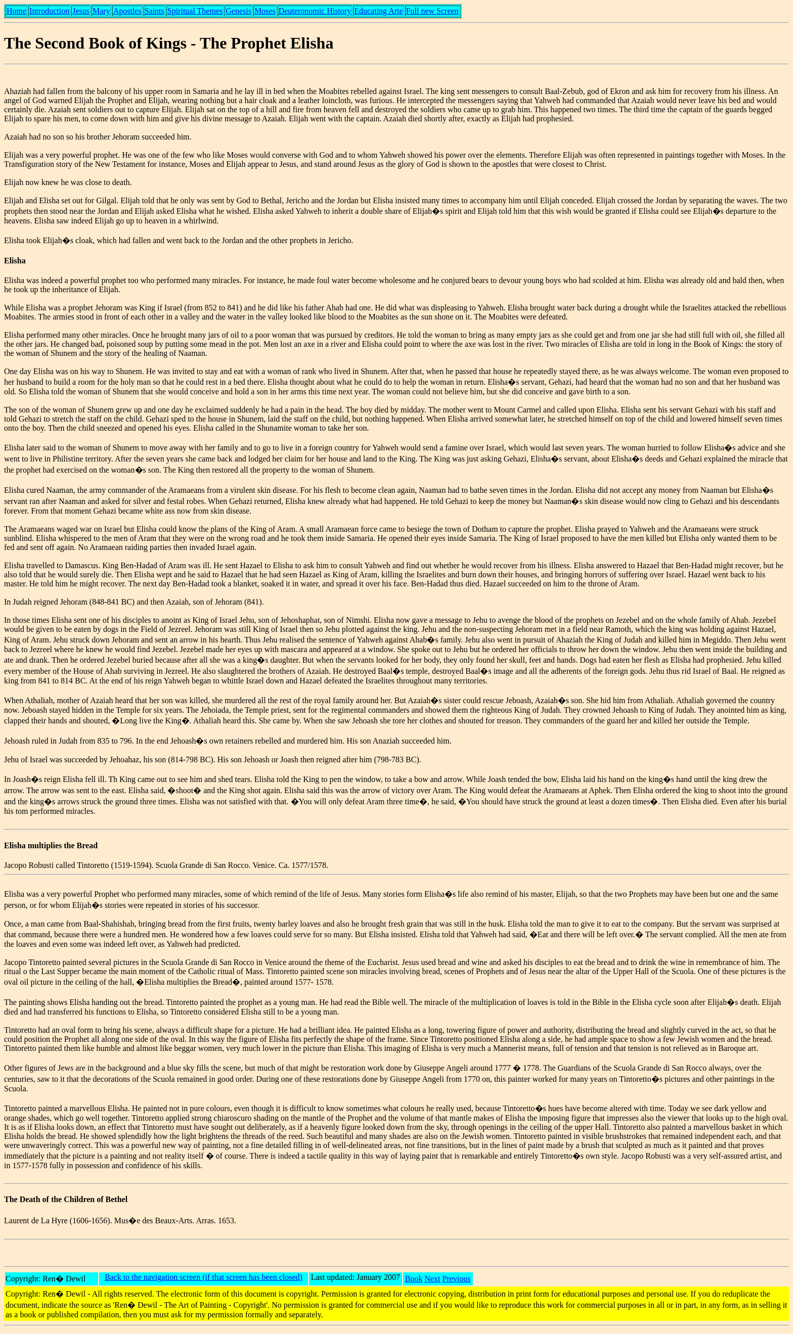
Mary (101, 11)
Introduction (49, 11)
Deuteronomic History (315, 11)
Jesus (81, 11)
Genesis (238, 11)
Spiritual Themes (195, 11)
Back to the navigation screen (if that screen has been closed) (203, 1277)
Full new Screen (432, 11)
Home (16, 11)
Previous (457, 1278)
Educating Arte (378, 11)
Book (414, 1278)
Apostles (127, 11)
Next (432, 1278)
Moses (265, 11)
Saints (154, 11)
